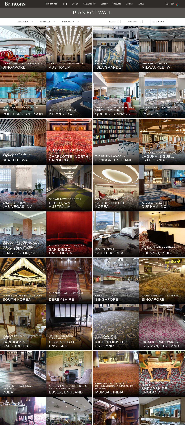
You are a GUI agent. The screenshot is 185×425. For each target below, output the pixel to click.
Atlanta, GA (60, 115)
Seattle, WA (14, 161)
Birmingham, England (60, 345)
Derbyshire (60, 300)
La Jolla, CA (153, 115)
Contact (129, 4)
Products (117, 4)
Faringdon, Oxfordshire (15, 345)
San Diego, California (59, 252)
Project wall (51, 4)
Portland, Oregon (21, 115)
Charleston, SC (18, 254)
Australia (58, 68)
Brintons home (15, 4)
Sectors (104, 4)
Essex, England (64, 393)
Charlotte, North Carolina (67, 160)
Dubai (7, 393)
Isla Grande (107, 68)
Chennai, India (155, 254)
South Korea (108, 254)
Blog (65, 4)
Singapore (13, 68)
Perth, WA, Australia (59, 206)
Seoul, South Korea (108, 206)
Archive (132, 21)
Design (75, 4)
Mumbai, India (108, 393)
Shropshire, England (153, 392)
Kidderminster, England (111, 345)
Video (112, 21)
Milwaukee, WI (155, 68)
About (141, 4)
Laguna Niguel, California (156, 160)
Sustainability (89, 4)
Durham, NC (152, 208)
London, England (113, 161)
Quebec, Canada (111, 115)
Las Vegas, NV (16, 208)
